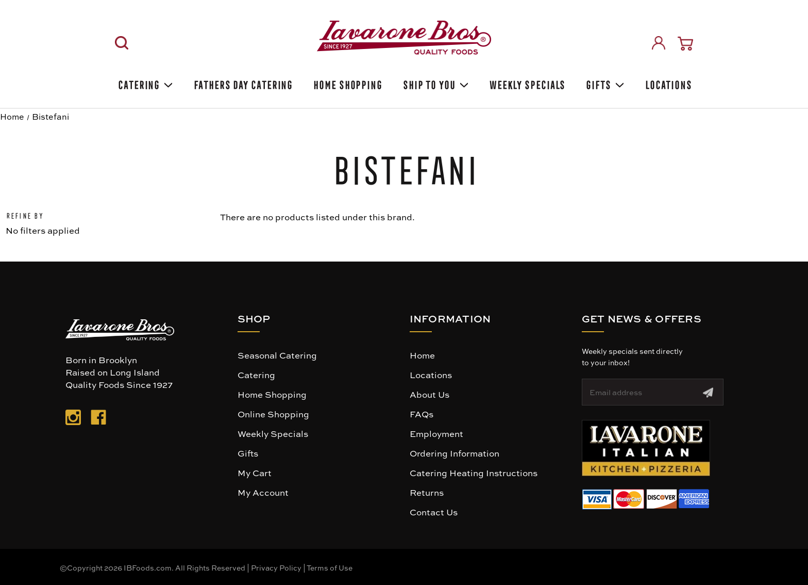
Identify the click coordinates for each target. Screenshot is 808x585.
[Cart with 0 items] (685, 43)
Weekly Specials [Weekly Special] (527, 83)
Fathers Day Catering (242, 83)
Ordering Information (454, 453)
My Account (263, 492)
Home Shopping (346, 83)
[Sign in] (658, 43)
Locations (667, 83)
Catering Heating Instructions (473, 472)
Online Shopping (273, 414)
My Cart (255, 472)
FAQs (421, 414)
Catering (144, 83)
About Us (429, 394)
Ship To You (435, 83)
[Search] (121, 43)
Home (422, 355)
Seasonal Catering (277, 355)
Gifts (604, 83)
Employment (436, 433)
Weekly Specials (273, 433)
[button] (646, 448)
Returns (427, 492)
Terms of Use (329, 567)
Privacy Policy (276, 567)
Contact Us (434, 512)
